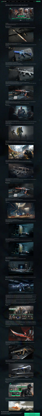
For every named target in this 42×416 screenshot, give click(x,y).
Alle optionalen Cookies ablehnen (32, 413)
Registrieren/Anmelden (38, 1)
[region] (21, 413)
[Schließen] (41, 413)
